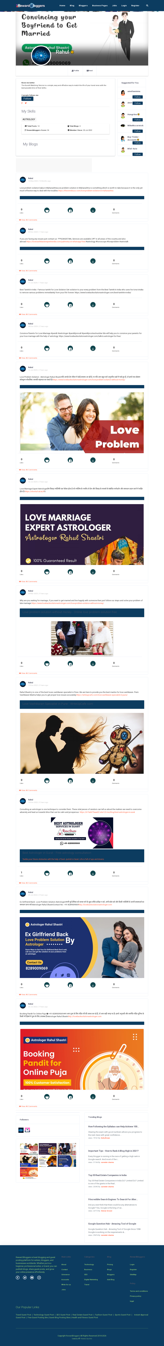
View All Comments (28, 220)
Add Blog (110, 1279)
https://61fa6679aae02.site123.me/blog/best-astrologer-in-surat (107, 812)
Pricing (110, 1264)
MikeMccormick (133, 125)
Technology (89, 1264)
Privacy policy (135, 1296)
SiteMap (133, 1274)
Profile (75, 70)
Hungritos (133, 114)
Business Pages (100, 5)
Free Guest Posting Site (38, 1317)
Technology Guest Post (44, 1315)
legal (132, 1301)
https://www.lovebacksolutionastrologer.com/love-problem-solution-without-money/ (89, 380)
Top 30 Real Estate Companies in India (107, 1175)
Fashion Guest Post (103, 1315)
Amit (129, 103)
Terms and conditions (139, 1291)
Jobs (114, 5)
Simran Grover (106, 1211)
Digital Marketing (91, 1279)
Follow (27, 98)
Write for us (66, 1284)
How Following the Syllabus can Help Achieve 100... (113, 1126)
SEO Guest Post (63, 1315)
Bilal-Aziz (132, 149)
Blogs (109, 1269)
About (63, 1264)
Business (88, 1269)
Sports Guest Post (123, 1315)
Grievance (65, 1274)
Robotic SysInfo (85, 1338)
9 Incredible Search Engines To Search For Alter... (113, 1199)
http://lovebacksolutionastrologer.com (95, 905)
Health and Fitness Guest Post (85, 1317)
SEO (85, 1274)
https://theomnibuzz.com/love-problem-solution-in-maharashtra (85, 191)
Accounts (65, 1279)
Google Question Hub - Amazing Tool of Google (112, 1224)
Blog (72, 5)
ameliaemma (133, 91)
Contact (64, 1269)
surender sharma (107, 1162)
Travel (86, 1284)
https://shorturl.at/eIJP (34, 491)
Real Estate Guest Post (82, 1315)
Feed (89, 70)
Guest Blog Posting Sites (59, 1317)
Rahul (30, 178)
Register (135, 5)
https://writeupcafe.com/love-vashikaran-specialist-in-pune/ (102, 695)
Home (62, 5)
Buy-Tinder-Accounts (133, 138)
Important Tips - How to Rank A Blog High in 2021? (113, 1151)
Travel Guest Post (23, 1315)
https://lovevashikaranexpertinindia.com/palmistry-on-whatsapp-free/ (56, 242)
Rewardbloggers (73, 1336)
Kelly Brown (105, 1138)
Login (124, 5)
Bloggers (83, 5)
